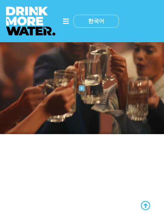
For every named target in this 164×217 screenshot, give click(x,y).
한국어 (96, 21)
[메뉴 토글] (66, 21)
